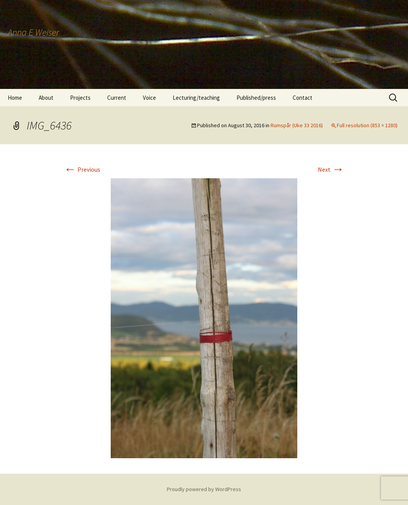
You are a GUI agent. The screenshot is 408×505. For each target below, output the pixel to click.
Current (116, 97)
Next (331, 169)
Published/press (256, 97)
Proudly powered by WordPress (204, 489)
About (46, 97)
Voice (149, 97)
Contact (302, 97)
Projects (80, 97)
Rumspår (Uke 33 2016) (297, 125)
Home (15, 97)
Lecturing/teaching (196, 97)
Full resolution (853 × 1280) (367, 125)
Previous (82, 169)
